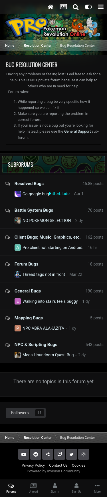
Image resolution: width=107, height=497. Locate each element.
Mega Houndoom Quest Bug (48, 355)
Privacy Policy (33, 465)
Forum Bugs (27, 264)
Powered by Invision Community (53, 471)
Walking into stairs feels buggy (50, 301)
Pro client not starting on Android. (53, 247)
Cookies (78, 465)
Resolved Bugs (29, 183)
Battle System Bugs (34, 210)
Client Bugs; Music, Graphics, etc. (48, 237)
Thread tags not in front (44, 274)
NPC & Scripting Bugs (36, 344)
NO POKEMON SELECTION (47, 220)
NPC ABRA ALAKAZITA (43, 328)
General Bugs (28, 291)
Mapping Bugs (29, 318)
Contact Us (58, 465)
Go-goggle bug (36, 194)
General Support (77, 131)
